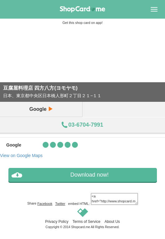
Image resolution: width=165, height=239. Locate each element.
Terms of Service (86, 221)
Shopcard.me (80, 227)
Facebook (44, 203)
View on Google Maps (21, 155)
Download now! (89, 175)
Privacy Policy (56, 221)
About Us (112, 221)
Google (41, 109)
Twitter (60, 203)
